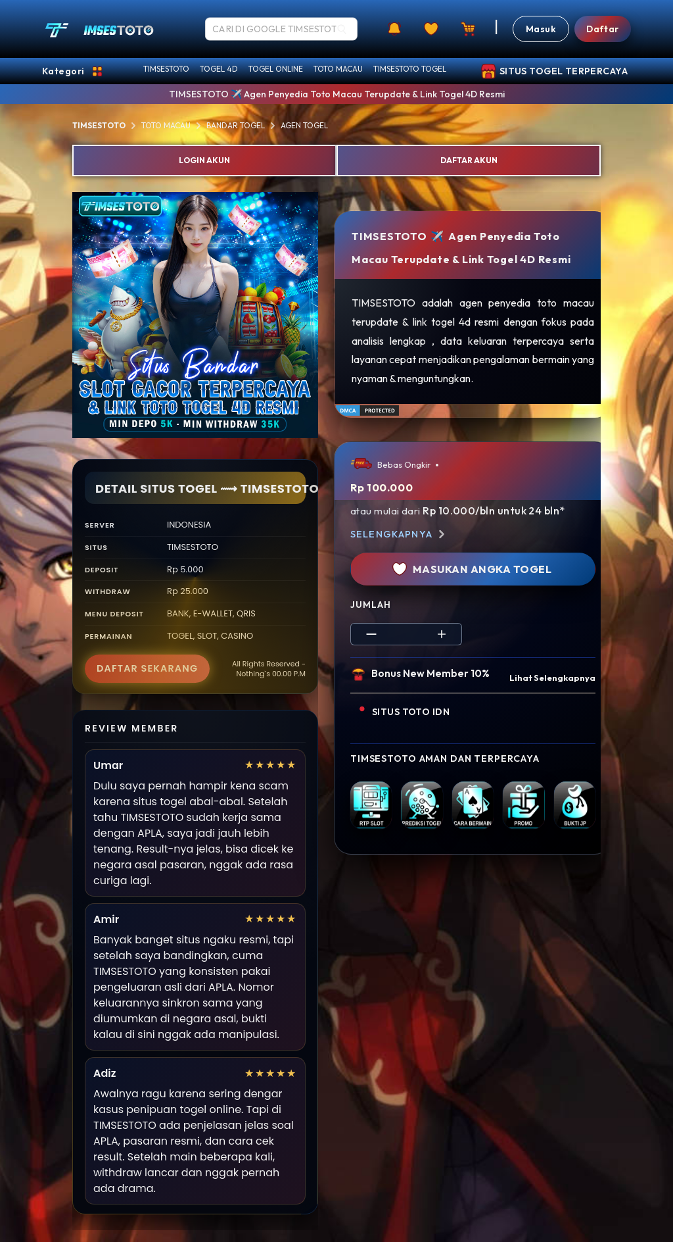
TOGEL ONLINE (275, 69)
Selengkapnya (399, 534)
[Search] (341, 28)
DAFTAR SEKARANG (147, 668)
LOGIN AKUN (204, 160)
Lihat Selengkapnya (552, 677)
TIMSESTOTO (166, 69)
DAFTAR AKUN (469, 160)
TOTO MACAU (338, 69)
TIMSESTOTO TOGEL (409, 69)
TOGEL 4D (219, 69)
